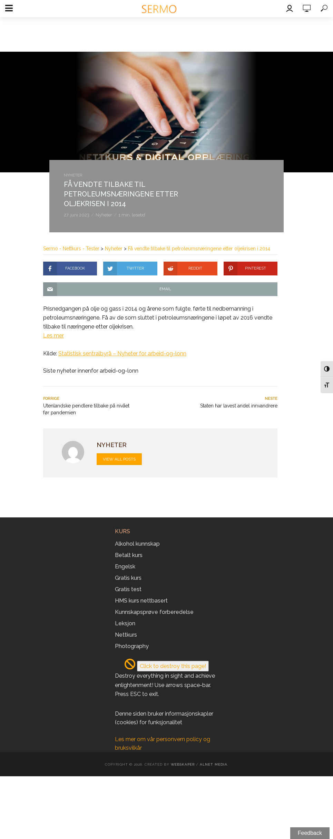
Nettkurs (126, 634)
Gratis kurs (128, 578)
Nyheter (73, 175)
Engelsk (125, 566)
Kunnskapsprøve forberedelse (154, 612)
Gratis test (128, 589)
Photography (132, 646)
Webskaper (183, 764)
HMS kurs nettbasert (141, 600)
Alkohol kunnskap (137, 543)
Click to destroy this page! (173, 666)
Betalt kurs (129, 555)
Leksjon (125, 623)
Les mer (53, 335)
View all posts (119, 459)
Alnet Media (213, 764)
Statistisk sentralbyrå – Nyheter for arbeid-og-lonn (122, 353)
